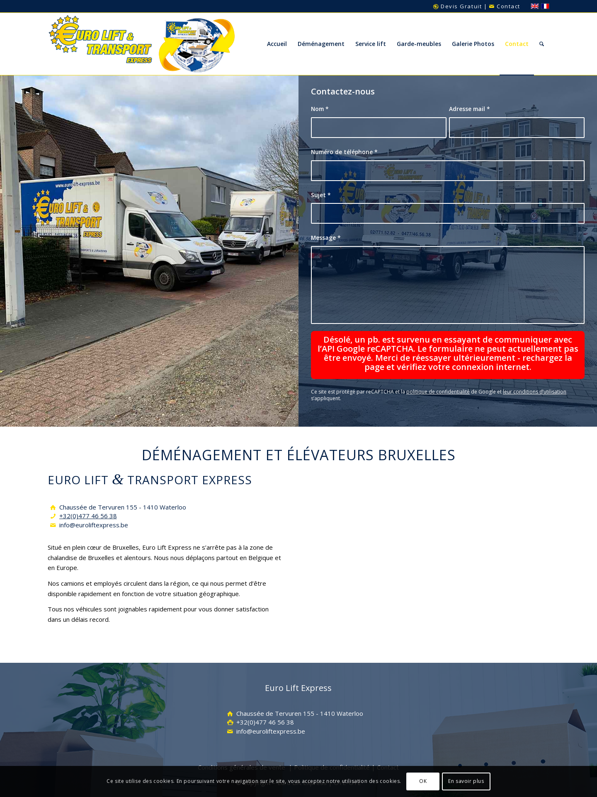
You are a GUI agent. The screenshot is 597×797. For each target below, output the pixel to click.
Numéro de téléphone (344, 152)
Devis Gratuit (457, 6)
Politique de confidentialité (332, 750)
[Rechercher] (541, 44)
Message (326, 238)
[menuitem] (277, 44)
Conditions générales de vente (241, 750)
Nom (320, 109)
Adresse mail (469, 109)
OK (423, 781)
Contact (504, 6)
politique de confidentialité (438, 375)
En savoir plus (466, 781)
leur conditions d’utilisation (534, 375)
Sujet (321, 195)
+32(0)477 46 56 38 (88, 499)
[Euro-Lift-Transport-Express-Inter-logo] (142, 44)
